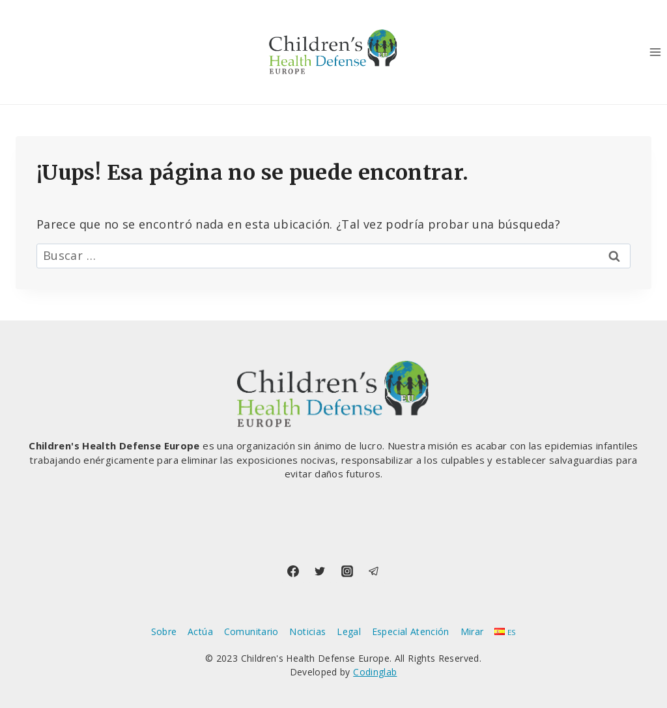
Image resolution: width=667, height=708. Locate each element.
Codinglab (375, 672)
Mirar (472, 631)
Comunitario (251, 631)
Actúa (200, 631)
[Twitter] (320, 571)
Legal (349, 631)
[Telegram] (374, 571)
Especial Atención (410, 631)
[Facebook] (293, 571)
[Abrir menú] (655, 52)
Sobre (164, 631)
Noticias (307, 631)
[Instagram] (347, 571)
